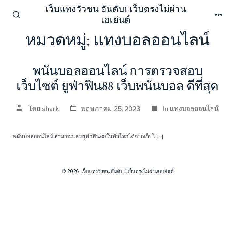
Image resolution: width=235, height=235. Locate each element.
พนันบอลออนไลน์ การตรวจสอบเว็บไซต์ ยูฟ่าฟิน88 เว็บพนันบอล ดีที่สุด (117, 79)
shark (50, 108)
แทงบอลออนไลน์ (194, 108)
